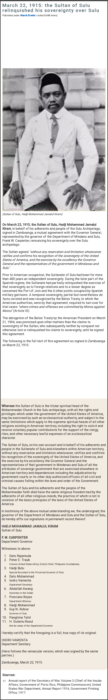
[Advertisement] (54, 43)
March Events (27, 15)
